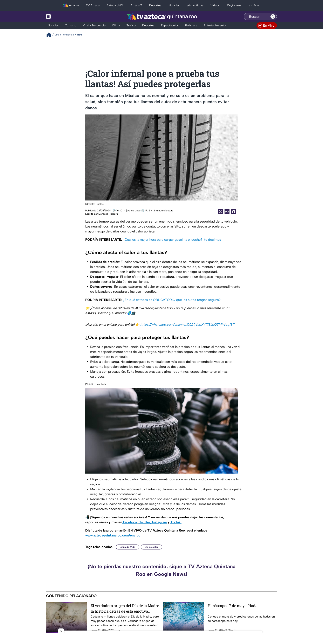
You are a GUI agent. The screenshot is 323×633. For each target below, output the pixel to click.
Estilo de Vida (127, 547)
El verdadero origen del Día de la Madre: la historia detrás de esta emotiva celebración (125, 608)
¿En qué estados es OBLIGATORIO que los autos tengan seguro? (172, 300)
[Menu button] (62, 17)
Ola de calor (151, 547)
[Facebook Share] (233, 211)
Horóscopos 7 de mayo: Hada (232, 605)
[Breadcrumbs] (50, 34)
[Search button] (272, 16)
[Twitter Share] (220, 211)
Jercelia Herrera (108, 213)
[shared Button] (227, 211)
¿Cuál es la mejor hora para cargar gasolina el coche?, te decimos (172, 240)
